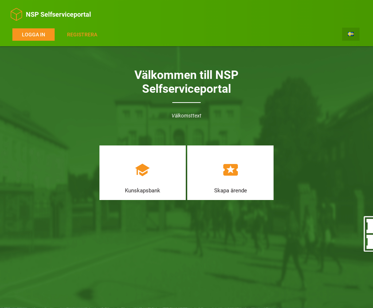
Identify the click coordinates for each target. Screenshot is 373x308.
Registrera (82, 34)
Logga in (33, 34)
